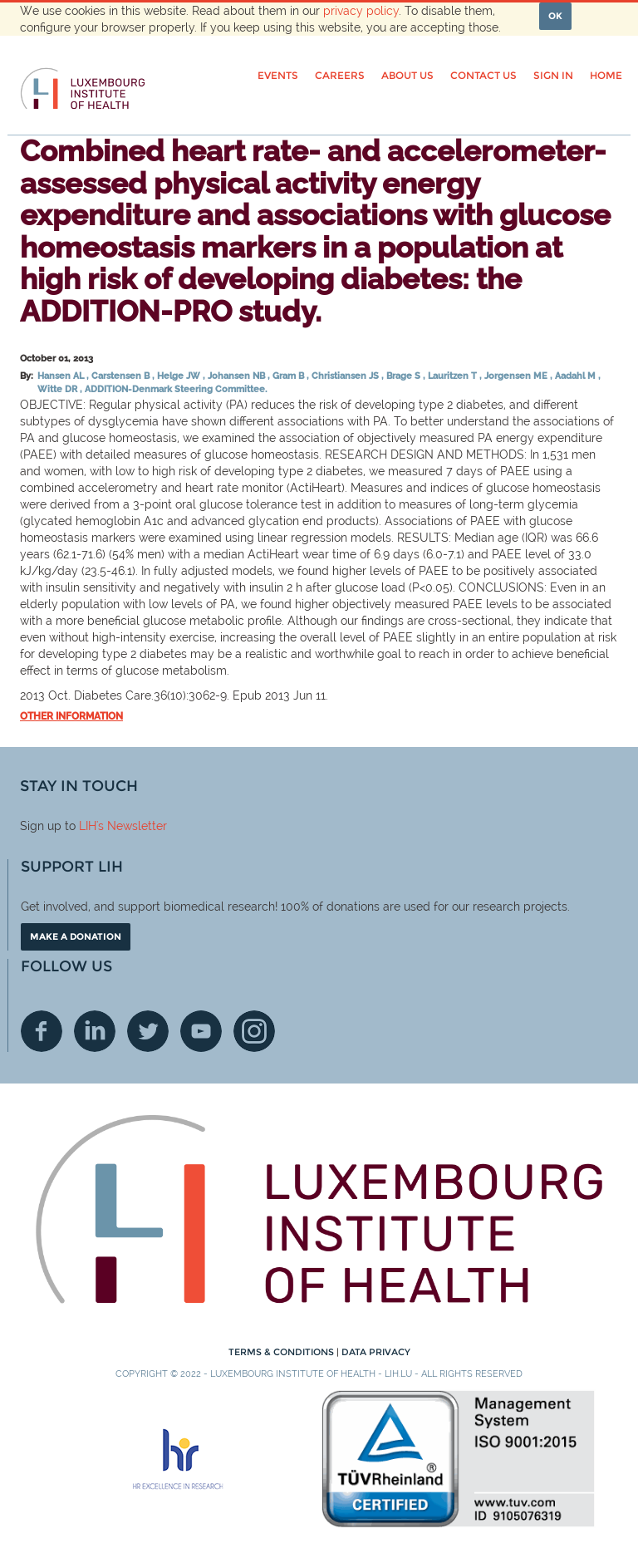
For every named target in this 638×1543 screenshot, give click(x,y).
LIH (87, 826)
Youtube (201, 1031)
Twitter (148, 1031)
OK (555, 16)
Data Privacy (375, 1352)
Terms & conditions (282, 1352)
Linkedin (94, 1031)
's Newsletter (131, 826)
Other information (71, 716)
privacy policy (361, 10)
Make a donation (75, 936)
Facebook (41, 1031)
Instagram (254, 1031)
